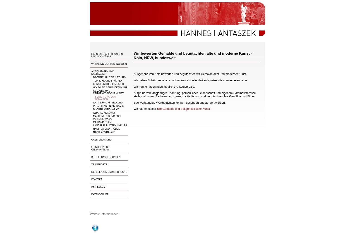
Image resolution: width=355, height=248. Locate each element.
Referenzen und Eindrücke (109, 172)
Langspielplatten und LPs (110, 125)
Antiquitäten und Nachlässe (102, 72)
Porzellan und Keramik (108, 106)
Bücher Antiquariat (106, 109)
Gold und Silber (102, 139)
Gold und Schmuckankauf (110, 87)
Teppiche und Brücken (107, 81)
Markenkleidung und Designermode (107, 117)
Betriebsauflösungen (106, 157)
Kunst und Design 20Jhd (108, 84)
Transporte (99, 164)
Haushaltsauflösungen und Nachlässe (107, 55)
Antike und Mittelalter (108, 102)
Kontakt (96, 179)
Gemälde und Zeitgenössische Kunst (108, 92)
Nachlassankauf (104, 132)
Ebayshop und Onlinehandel (100, 148)
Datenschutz (99, 194)
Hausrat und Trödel (106, 129)
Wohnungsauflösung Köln (109, 64)
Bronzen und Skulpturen (110, 77)
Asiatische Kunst (104, 113)
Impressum (98, 187)
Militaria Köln (102, 122)
